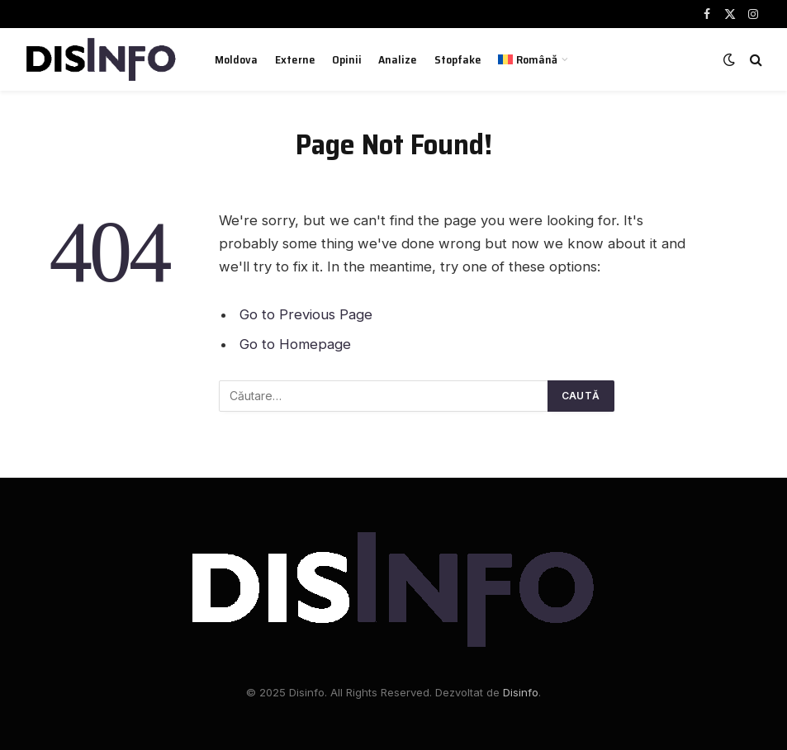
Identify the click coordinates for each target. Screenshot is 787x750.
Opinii (347, 59)
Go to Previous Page (305, 314)
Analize (397, 59)
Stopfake (457, 59)
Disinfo (520, 692)
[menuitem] (533, 59)
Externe (295, 59)
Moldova (236, 59)
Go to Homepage (295, 344)
